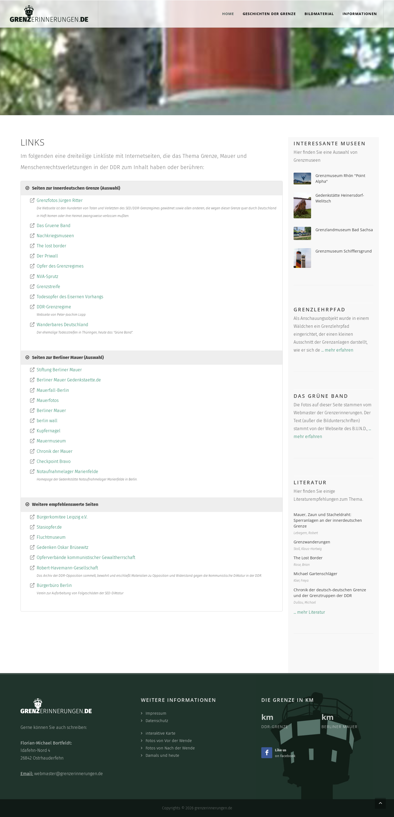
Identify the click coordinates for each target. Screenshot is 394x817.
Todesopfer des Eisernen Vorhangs (70, 296)
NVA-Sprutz (47, 276)
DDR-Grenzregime (54, 306)
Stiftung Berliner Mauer (59, 369)
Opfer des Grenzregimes (60, 266)
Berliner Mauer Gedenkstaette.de (69, 380)
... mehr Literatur (309, 612)
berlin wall (47, 420)
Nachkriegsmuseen (55, 235)
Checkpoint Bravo (54, 461)
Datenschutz (157, 720)
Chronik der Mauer (55, 451)
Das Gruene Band (53, 225)
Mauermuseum (51, 441)
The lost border (51, 245)
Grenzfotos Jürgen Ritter (60, 200)
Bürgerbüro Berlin (54, 585)
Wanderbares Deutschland (62, 324)
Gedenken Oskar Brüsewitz (62, 547)
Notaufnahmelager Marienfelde (67, 471)
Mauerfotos (48, 400)
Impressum (156, 713)
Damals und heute (162, 755)
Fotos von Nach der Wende (170, 748)
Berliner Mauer (51, 410)
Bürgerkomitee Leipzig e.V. (62, 517)
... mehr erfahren (337, 350)
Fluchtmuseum (51, 537)
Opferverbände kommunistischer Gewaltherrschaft (86, 557)
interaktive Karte (160, 733)
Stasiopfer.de (49, 527)
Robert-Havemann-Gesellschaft (67, 567)
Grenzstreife (48, 286)
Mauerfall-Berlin (53, 390)
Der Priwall (47, 256)
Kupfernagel (48, 430)
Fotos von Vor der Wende (169, 740)
